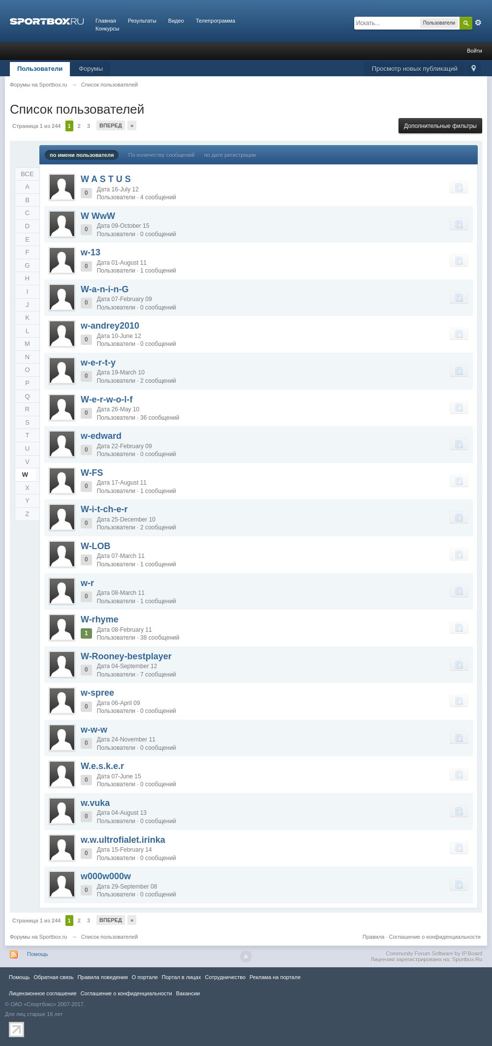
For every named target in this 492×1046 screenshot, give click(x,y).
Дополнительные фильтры (440, 126)
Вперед (110, 125)
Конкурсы (107, 28)
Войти (474, 51)
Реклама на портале (275, 977)
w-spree (97, 693)
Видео (176, 21)
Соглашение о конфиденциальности (435, 937)
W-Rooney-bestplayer (126, 656)
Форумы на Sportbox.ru (38, 937)
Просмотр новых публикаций (415, 68)
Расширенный (478, 23)
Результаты (142, 21)
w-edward (101, 436)
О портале (145, 977)
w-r (87, 583)
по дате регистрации (230, 155)
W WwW (98, 216)
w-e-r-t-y (98, 363)
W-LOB (96, 546)
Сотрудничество (225, 977)
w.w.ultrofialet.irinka (123, 840)
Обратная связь (53, 977)
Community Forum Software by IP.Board (434, 953)
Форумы (91, 68)
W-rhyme (100, 619)
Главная (105, 21)
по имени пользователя (82, 155)
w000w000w (106, 876)
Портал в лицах (181, 977)
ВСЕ (27, 174)
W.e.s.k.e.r (102, 766)
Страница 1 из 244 (36, 126)
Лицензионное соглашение (43, 993)
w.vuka (95, 803)
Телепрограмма (215, 21)
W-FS (92, 473)
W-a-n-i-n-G (105, 289)
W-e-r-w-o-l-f (107, 399)
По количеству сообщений (161, 155)
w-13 (90, 252)
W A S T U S (106, 179)
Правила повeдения (102, 977)
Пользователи (39, 68)
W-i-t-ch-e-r (104, 509)
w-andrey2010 (110, 326)
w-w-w (94, 730)
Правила (374, 937)
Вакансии (188, 993)
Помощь (37, 954)
